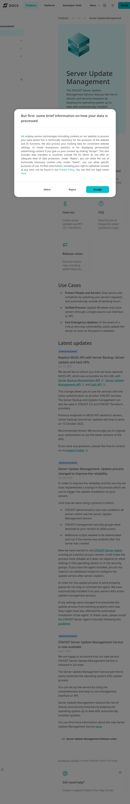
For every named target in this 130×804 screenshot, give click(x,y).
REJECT (72, 189)
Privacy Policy (66, 169)
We (23, 136)
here (23, 173)
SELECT (47, 189)
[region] (65, 153)
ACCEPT (98, 189)
